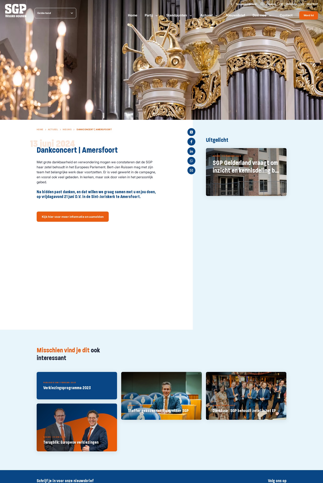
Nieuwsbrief (235, 15)
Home (132, 15)
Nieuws (67, 129)
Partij (152, 15)
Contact (286, 15)
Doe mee (262, 15)
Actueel (209, 15)
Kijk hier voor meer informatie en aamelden (73, 216)
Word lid (309, 15)
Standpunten (179, 15)
